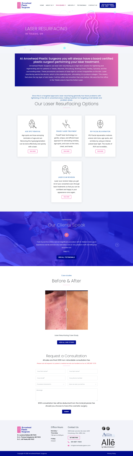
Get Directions (74, 437)
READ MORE (33, 151)
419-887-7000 (76, 442)
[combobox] (50, 384)
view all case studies (67, 342)
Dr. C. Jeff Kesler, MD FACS (25, 439)
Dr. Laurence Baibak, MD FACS (26, 435)
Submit (66, 412)
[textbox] (49, 384)
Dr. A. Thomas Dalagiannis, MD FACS (29, 437)
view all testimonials (66, 258)
